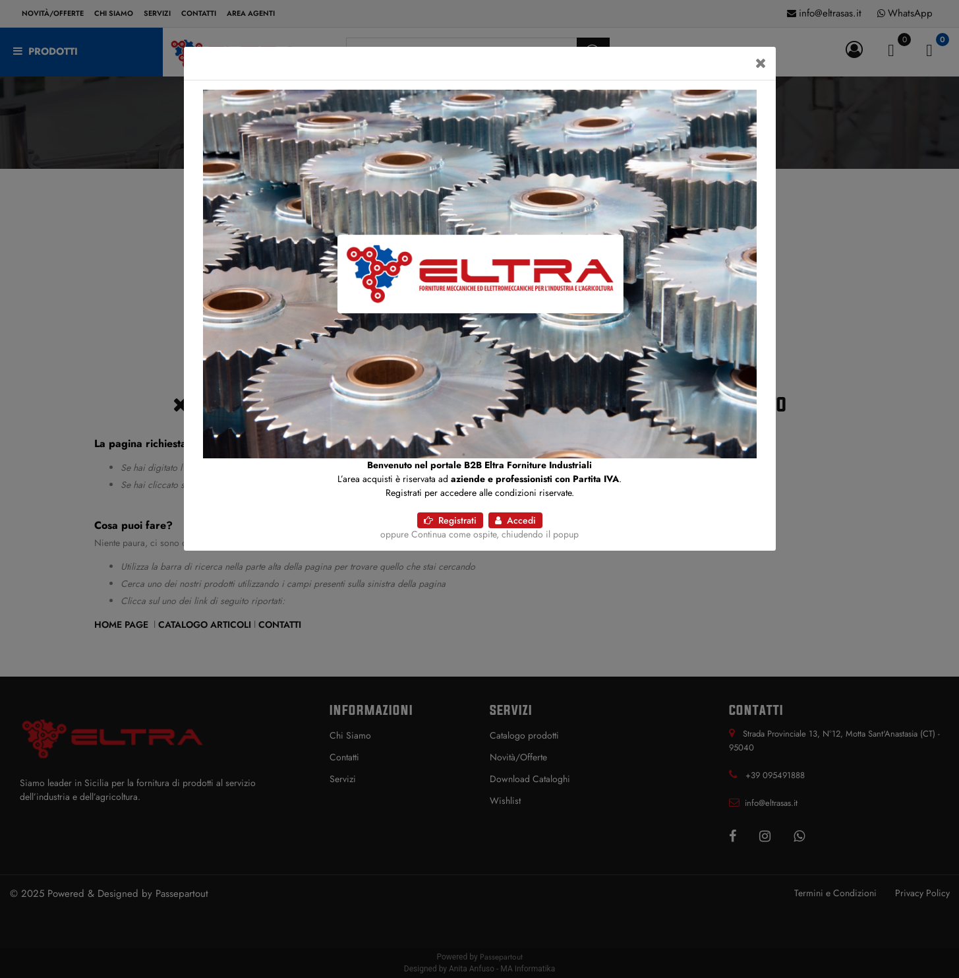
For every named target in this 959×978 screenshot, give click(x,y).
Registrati (450, 520)
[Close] (761, 63)
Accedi (515, 520)
